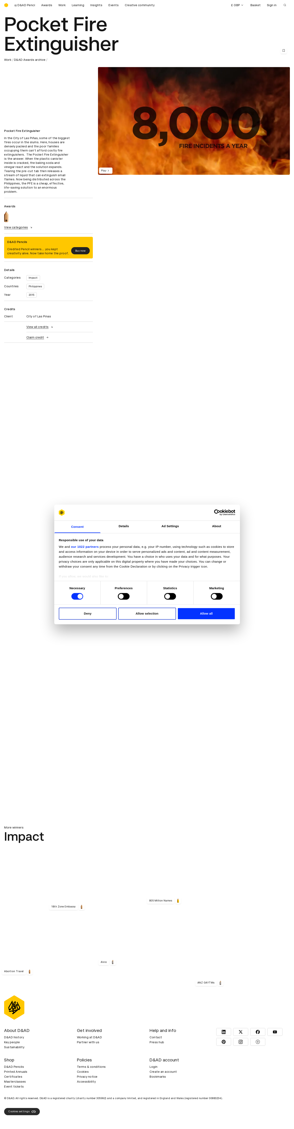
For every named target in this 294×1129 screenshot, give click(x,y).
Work (62, 5)
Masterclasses (15, 1081)
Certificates (13, 1076)
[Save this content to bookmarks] (284, 50)
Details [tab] (124, 526)
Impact (33, 277)
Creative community (140, 5)
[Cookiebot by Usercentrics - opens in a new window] (217, 512)
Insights (96, 5)
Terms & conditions (91, 1066)
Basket (255, 5)
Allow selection (147, 613)
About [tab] (216, 526)
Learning (78, 5)
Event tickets (14, 1086)
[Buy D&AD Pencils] (24, 5)
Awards (46, 5)
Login (154, 1066)
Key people (12, 1042)
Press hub (157, 1042)
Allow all (206, 613)
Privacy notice (87, 1076)
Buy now (80, 250)
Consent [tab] (77, 526)
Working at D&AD (89, 1037)
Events (114, 5)
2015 (31, 294)
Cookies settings (22, 1112)
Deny (87, 613)
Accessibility (86, 1081)
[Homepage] (6, 5)
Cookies (83, 1071)
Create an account (163, 1071)
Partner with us (88, 1042)
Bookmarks (158, 1076)
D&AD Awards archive (30, 59)
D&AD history (14, 1037)
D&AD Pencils (14, 1066)
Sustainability (14, 1047)
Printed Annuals (15, 1071)
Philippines (35, 286)
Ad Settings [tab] (170, 526)
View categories (18, 227)
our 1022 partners (85, 546)
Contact (156, 1037)
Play (105, 171)
